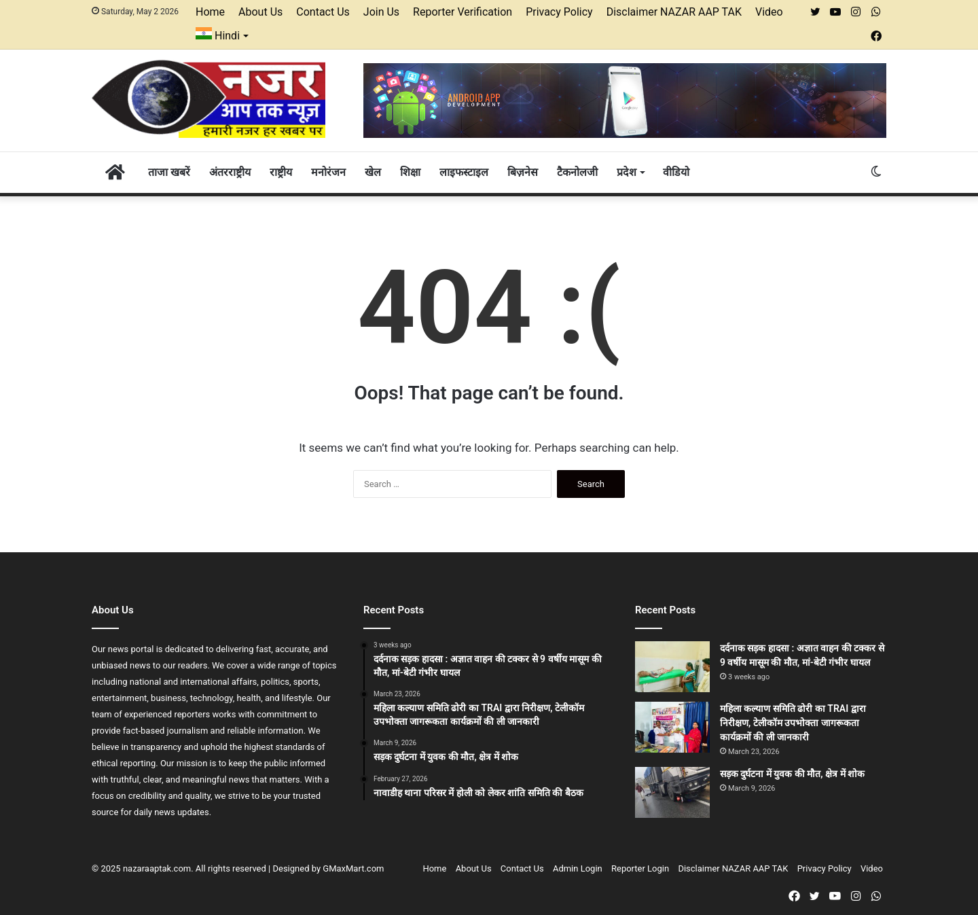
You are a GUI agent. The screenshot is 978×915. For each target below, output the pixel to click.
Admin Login (577, 868)
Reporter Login (640, 868)
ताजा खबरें (169, 172)
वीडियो (676, 172)
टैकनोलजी (577, 172)
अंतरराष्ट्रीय (230, 172)
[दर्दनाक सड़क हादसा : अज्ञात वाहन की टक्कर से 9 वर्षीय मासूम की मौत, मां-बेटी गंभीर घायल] (672, 666)
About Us (260, 11)
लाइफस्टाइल (463, 172)
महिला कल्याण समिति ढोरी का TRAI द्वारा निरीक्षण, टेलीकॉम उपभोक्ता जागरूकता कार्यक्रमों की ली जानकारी (793, 722)
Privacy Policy (559, 11)
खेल (373, 172)
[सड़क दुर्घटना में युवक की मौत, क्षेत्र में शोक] (672, 792)
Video (769, 11)
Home (210, 11)
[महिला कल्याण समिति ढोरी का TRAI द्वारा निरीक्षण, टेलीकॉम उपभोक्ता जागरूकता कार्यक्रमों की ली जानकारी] (672, 727)
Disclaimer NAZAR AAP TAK (674, 11)
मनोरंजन (328, 172)
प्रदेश (626, 172)
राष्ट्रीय (281, 172)
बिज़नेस (522, 172)
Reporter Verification (462, 11)
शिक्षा (410, 172)
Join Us (381, 11)
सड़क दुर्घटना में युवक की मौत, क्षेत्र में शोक (792, 773)
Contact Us (323, 11)
